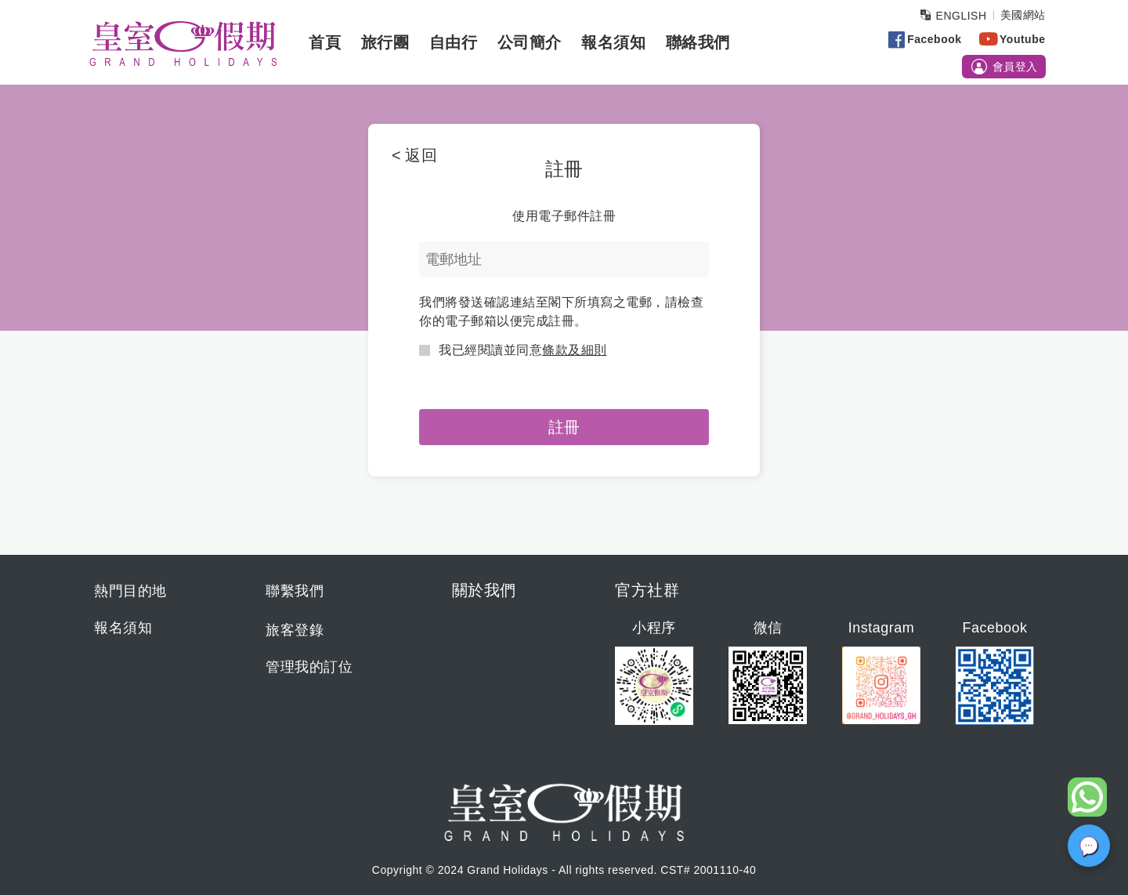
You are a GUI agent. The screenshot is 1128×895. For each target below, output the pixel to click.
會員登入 (1001, 67)
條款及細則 (574, 350)
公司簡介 (526, 42)
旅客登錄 (295, 630)
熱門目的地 (130, 591)
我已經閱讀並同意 (513, 350)
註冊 (564, 427)
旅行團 (381, 42)
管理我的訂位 (309, 667)
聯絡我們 (694, 42)
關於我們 (484, 590)
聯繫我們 (295, 591)
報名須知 (610, 42)
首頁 (322, 42)
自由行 (449, 42)
